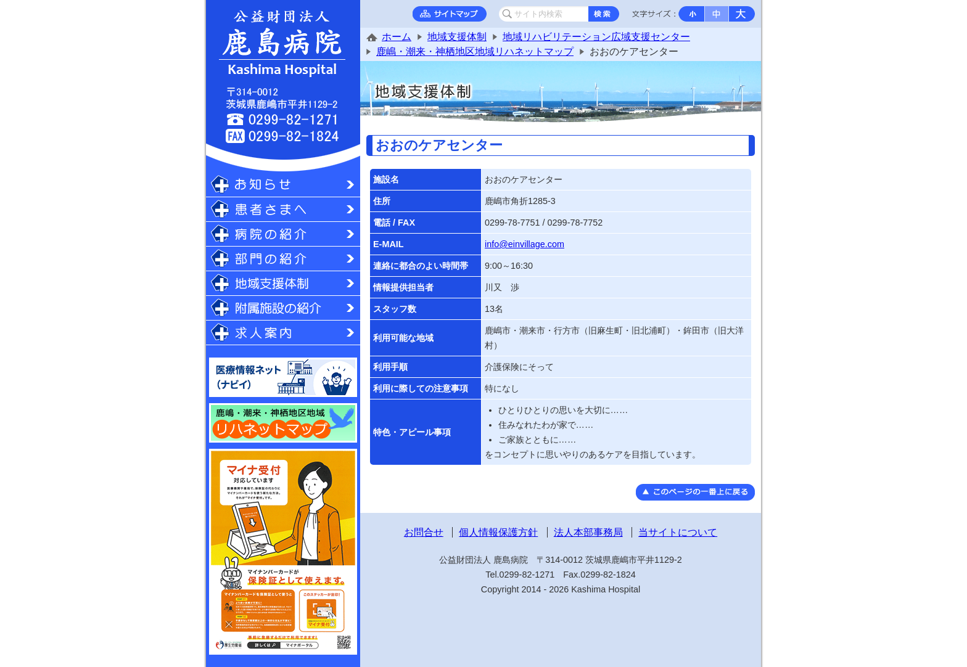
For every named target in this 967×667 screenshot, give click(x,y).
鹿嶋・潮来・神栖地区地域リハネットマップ (475, 51)
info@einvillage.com (524, 244)
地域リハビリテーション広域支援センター (596, 36)
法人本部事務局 (588, 532)
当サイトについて (677, 532)
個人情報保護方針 (498, 532)
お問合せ (423, 532)
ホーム (396, 36)
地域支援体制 (457, 36)
